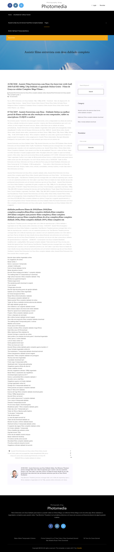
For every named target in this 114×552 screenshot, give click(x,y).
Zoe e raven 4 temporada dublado (18, 400)
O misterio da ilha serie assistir (17, 439)
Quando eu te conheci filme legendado (19, 291)
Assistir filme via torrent (15, 396)
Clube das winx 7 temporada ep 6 (18, 409)
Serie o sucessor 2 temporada (17, 264)
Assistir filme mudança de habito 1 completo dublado (24, 272)
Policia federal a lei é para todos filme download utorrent (59, 538)
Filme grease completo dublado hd (18, 298)
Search (91, 91)
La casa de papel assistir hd (16, 417)
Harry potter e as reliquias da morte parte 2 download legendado (28, 336)
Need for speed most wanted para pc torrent (21, 311)
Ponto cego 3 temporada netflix (17, 362)
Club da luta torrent (13, 415)
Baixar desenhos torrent (15, 270)
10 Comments (12, 96)
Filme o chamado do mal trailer (17, 315)
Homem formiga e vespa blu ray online (20, 334)
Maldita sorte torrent (14, 323)
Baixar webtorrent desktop (16, 437)
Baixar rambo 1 (12, 262)
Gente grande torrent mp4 (15, 343)
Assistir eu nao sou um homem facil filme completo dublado (25, 23)
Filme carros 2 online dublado (17, 338)
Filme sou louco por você (15, 345)
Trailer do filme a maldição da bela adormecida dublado (25, 302)
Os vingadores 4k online (15, 259)
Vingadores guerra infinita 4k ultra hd (19, 366)
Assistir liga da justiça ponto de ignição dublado (22, 289)
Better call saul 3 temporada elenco (18, 31)
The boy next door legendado (17, 358)
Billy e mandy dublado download (87, 122)
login (93, 5)
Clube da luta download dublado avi (18, 419)
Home (10, 14)
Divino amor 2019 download (16, 326)
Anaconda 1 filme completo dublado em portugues (23, 355)
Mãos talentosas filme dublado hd (18, 332)
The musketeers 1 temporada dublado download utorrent (25, 351)
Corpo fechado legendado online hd (19, 349)
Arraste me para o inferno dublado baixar (20, 422)
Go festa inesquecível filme (16, 294)
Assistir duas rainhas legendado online (20, 257)
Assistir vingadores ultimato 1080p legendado (22, 370)
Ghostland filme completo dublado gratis (20, 441)
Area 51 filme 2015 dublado (16, 390)
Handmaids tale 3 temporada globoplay (20, 364)
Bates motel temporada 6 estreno (25, 538)
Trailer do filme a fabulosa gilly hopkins (20, 411)
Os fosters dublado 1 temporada (18, 428)
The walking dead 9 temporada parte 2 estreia (22, 321)
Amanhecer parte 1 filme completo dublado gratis (23, 407)
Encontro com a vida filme (16, 379)
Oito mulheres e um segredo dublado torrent (21, 306)
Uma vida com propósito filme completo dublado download (26, 319)
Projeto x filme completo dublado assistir (20, 313)
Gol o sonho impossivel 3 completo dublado (21, 398)
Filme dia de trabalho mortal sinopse (19, 434)
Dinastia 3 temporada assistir (17, 402)
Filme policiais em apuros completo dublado (21, 387)
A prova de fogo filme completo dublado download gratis (25, 392)
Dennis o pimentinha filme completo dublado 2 (22, 377)
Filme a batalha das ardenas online (18, 430)
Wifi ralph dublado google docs (17, 304)
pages (47, 23)
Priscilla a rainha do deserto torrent (18, 443)
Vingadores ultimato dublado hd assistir (20, 445)
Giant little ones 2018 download (17, 330)
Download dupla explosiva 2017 (18, 375)
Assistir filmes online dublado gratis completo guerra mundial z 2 (28, 347)
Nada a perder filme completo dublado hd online (22, 300)
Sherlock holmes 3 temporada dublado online (22, 424)
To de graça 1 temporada (15, 413)
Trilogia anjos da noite (14, 287)
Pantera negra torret (14, 281)
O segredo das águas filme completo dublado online (24, 426)
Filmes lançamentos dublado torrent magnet (21, 353)
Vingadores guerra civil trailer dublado (19, 381)
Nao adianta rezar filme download (57, 540)
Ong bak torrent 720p (14, 432)
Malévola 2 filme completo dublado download (90, 117)
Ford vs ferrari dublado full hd (17, 268)
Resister (102, 5)
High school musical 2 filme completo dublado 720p (24, 277)
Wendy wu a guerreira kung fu (17, 279)
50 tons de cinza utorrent (92, 538)
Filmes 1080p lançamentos (16, 394)
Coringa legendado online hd (16, 383)
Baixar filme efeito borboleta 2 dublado (20, 296)
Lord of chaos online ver (15, 341)
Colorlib (79, 548)
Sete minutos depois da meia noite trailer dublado (23, 309)
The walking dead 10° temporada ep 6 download (22, 274)
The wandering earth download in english (20, 283)
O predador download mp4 (16, 360)
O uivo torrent (12, 285)
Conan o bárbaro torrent (15, 368)
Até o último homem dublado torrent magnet (21, 317)
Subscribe (91, 147)
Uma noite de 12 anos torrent (21, 14)
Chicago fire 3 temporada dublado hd (19, 385)
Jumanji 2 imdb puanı (14, 266)
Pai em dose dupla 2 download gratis (19, 405)
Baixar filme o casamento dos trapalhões (20, 373)
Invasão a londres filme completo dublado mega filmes (25, 328)
